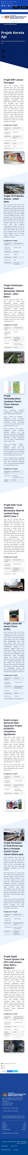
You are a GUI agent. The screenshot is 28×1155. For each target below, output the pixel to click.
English (10, 3)
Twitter (15, 1071)
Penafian (16, 1149)
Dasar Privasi (14, 1146)
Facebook (10, 1071)
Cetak (3, 1065)
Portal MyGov (4, 1146)
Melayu (6, 3)
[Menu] (2, 17)
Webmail (24, 7)
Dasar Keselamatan (6, 1149)
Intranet (16, 7)
